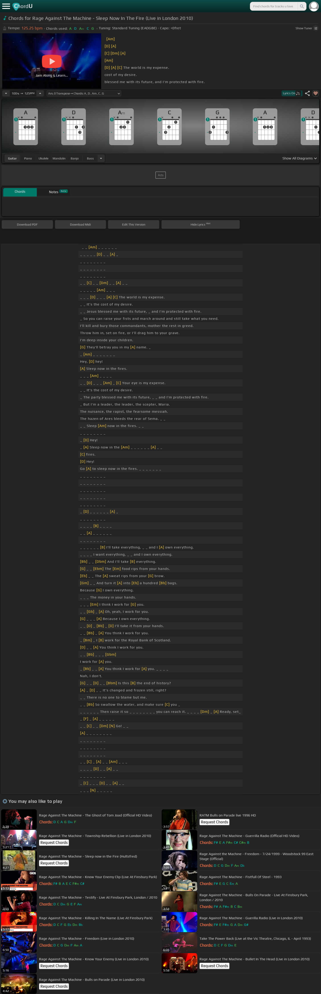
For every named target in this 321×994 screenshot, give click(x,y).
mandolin (59, 158)
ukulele (43, 158)
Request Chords (214, 822)
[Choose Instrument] (101, 158)
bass (90, 158)
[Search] (302, 6)
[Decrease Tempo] (6, 93)
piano (28, 158)
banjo (75, 158)
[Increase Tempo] (40, 93)
